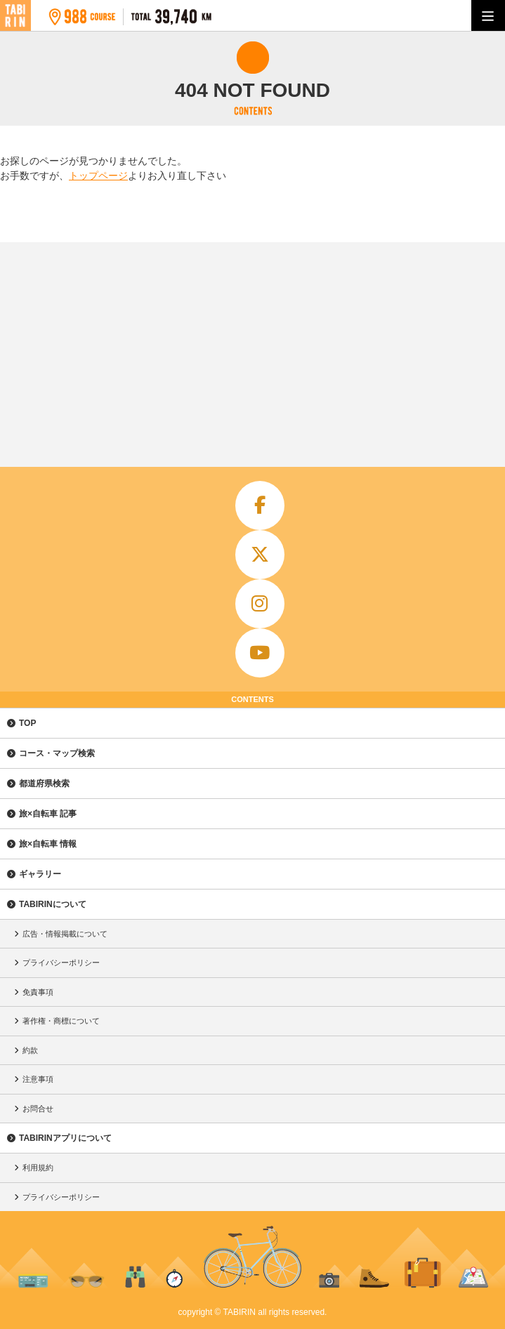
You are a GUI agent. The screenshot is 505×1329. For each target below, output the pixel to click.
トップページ (98, 175)
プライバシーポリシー (61, 962)
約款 (30, 1050)
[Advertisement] (252, 347)
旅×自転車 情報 (48, 844)
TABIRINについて (52, 904)
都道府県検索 (44, 783)
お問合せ (37, 1108)
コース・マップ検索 (57, 753)
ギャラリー (40, 874)
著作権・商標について (61, 1021)
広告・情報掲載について (64, 934)
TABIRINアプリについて (65, 1138)
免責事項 (37, 992)
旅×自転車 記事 (48, 814)
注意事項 (37, 1079)
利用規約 (37, 1167)
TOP (27, 723)
